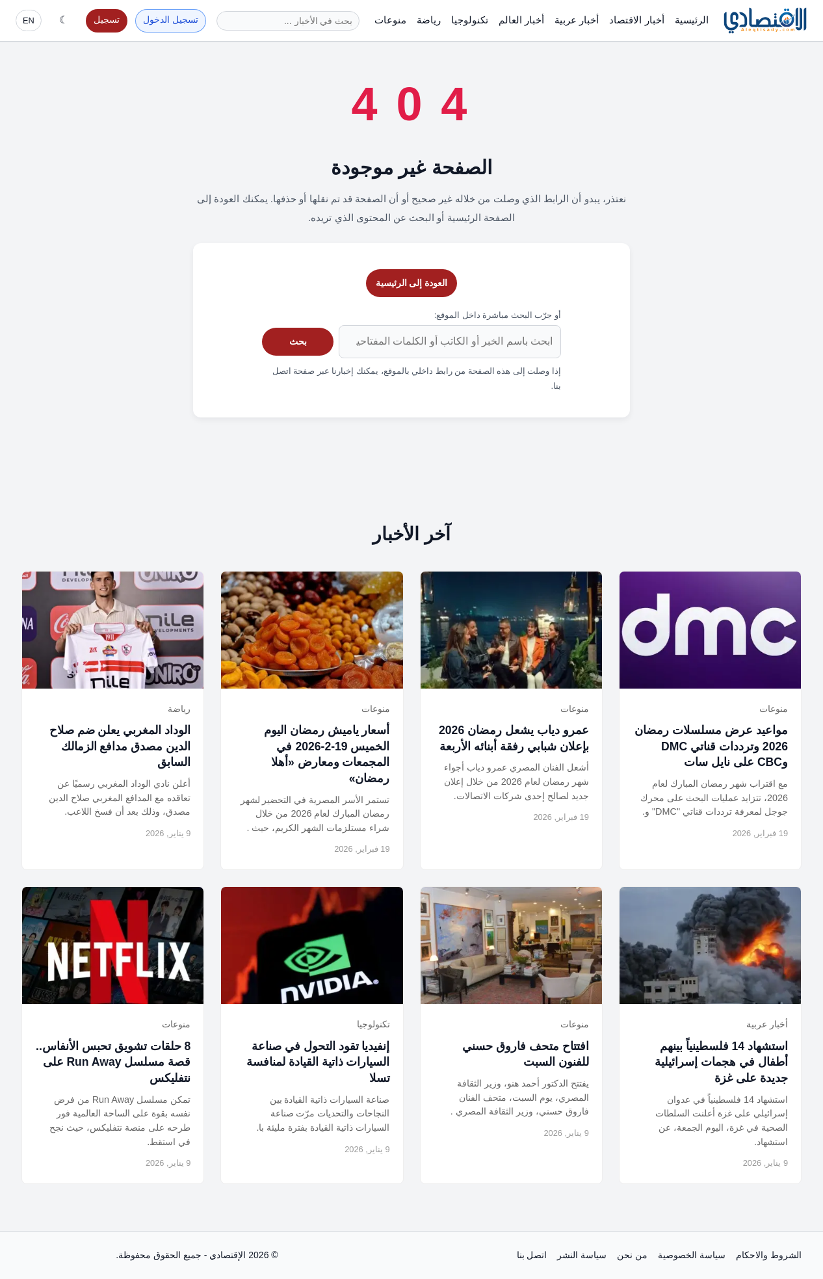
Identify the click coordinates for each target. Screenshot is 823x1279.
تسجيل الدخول (170, 20)
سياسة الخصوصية (691, 1255)
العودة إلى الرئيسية (412, 283)
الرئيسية (692, 19)
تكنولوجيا (469, 19)
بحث (298, 341)
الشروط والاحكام (769, 1255)
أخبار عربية (577, 19)
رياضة (429, 19)
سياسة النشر (582, 1255)
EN (28, 20)
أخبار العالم (521, 19)
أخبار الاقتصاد (636, 19)
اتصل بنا (532, 1255)
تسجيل (107, 20)
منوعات (390, 19)
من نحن (632, 1255)
